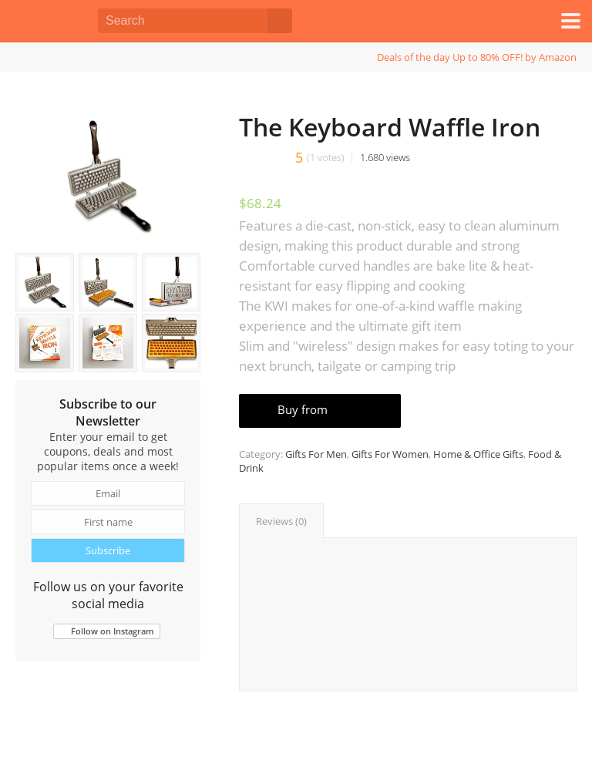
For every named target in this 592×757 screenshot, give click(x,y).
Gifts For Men (316, 454)
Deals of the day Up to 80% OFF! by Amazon (477, 57)
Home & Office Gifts (478, 454)
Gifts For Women (390, 454)
